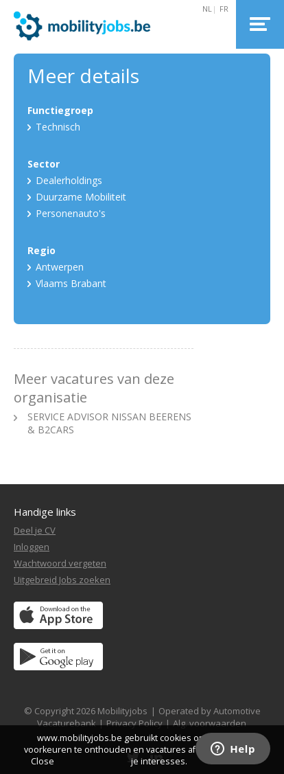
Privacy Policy (134, 723)
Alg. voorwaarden (209, 723)
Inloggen (31, 546)
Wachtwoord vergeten (60, 563)
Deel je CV (35, 530)
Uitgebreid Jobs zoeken (62, 579)
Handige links (45, 512)
